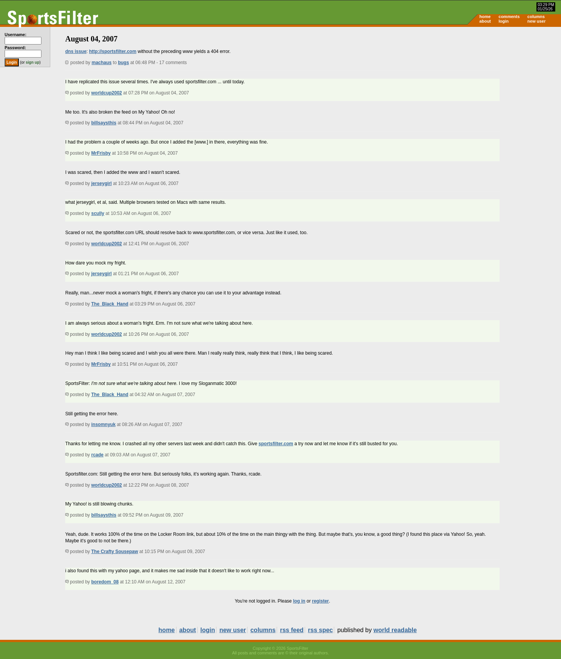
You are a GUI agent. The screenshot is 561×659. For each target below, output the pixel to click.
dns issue (75, 51)
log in (299, 601)
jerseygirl (101, 183)
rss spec (320, 630)
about (485, 21)
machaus (102, 62)
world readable (395, 630)
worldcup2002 (106, 93)
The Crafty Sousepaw (114, 551)
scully (97, 213)
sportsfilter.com (276, 443)
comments (509, 16)
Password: (15, 47)
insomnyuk (103, 424)
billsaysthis (103, 123)
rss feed (292, 630)
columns (535, 16)
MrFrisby (101, 153)
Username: (15, 34)
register (320, 601)
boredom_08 (105, 582)
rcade (97, 455)
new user (536, 21)
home (484, 16)
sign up (33, 62)
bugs (123, 62)
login (503, 21)
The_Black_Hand (110, 304)
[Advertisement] (495, 86)
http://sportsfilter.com (112, 51)
